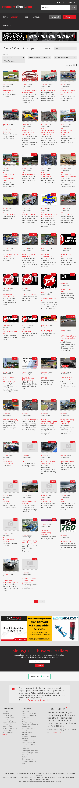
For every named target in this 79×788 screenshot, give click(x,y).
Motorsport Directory (30, 751)
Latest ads (54, 17)
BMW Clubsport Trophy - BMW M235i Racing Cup (68, 338)
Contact (36, 17)
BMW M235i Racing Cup (30, 420)
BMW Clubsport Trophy (10, 420)
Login (64, 2)
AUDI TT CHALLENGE (9, 214)
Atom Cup (63, 501)
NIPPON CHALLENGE (28, 331)
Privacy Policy (7, 724)
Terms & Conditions (9, 728)
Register (72, 2)
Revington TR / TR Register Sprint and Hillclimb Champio (9, 380)
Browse (5, 712)
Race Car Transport (29, 716)
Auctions (25, 734)
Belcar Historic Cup (28, 174)
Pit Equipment (27, 722)
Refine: (5, 55)
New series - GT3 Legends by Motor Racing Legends (28, 132)
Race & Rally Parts (29, 714)
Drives (24, 720)
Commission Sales (9, 722)
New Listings (7, 716)
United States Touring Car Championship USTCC (67, 93)
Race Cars (25, 712)
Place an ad (69, 17)
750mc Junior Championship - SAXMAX (46, 533)
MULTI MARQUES (46, 331)
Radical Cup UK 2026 (48, 91)
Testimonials (7, 726)
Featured (5, 714)
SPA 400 (44, 378)
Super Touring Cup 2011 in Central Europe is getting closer (29, 581)
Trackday (6, 501)
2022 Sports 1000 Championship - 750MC (66, 132)
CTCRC (24, 462)
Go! (73, 8)
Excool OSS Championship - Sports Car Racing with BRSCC (49, 422)
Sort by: (48, 48)
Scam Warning (7, 732)
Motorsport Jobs (28, 740)
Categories (15, 17)
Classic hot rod (46, 501)
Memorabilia (26, 749)
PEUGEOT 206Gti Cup (28, 214)
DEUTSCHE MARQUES (29, 294)
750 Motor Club (65, 542)
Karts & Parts (27, 732)
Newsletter (7, 26)
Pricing (26, 17)
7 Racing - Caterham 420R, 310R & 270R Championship (48, 132)
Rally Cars (25, 718)
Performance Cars (28, 743)
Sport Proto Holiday (67, 462)
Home (5, 17)
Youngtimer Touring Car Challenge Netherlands (67, 422)
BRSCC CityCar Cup (66, 214)
